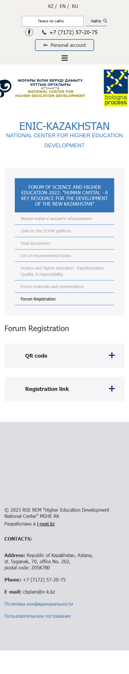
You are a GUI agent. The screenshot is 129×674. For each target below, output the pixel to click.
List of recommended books (46, 255)
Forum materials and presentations (52, 286)
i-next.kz (46, 523)
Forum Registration (38, 298)
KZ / (52, 6)
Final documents (35, 243)
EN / (64, 6)
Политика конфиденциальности (38, 604)
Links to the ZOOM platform (46, 230)
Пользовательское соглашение (37, 616)
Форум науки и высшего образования (56, 218)
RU (75, 6)
